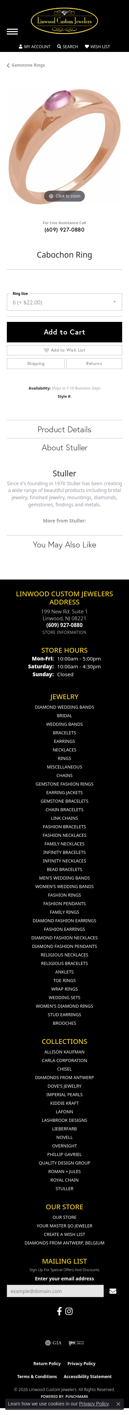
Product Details (64, 429)
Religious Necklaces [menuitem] (64, 955)
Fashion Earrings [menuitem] (64, 929)
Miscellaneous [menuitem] (64, 767)
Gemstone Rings (28, 65)
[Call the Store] (65, 625)
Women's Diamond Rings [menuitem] (64, 1006)
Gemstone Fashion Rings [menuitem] (64, 784)
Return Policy (47, 1363)
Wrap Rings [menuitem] (64, 989)
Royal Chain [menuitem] (64, 1180)
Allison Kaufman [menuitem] (64, 1052)
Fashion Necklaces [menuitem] (64, 835)
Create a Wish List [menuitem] (64, 1234)
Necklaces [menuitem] (65, 750)
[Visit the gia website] (53, 1343)
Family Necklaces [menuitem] (64, 844)
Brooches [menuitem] (64, 1023)
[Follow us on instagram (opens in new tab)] (69, 1311)
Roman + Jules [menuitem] (64, 1171)
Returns (94, 363)
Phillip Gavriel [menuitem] (64, 1154)
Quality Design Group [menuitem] (64, 1163)
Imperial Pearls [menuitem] (64, 1094)
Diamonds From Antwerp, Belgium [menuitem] (65, 1243)
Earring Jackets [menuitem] (64, 792)
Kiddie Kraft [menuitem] (64, 1103)
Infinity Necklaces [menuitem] (64, 861)
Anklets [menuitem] (64, 972)
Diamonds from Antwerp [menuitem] (64, 1077)
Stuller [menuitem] (65, 1188)
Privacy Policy (81, 1363)
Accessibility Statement (88, 1376)
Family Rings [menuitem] (64, 912)
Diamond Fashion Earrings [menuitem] (64, 920)
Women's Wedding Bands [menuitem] (64, 886)
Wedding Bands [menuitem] (64, 724)
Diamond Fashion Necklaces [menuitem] (64, 938)
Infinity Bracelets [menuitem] (64, 852)
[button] (34, 47)
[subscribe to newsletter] (113, 1291)
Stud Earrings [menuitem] (64, 1014)
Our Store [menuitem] (65, 1217)
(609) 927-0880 (64, 229)
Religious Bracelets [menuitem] (64, 963)
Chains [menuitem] (64, 775)
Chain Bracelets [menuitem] (64, 809)
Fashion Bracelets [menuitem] (64, 827)
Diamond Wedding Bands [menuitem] (64, 707)
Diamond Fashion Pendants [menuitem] (64, 946)
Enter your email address (64, 1278)
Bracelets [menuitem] (64, 733)
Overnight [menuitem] (64, 1146)
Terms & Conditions (37, 1376)
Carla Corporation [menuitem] (64, 1060)
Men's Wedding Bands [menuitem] (64, 878)
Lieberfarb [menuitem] (64, 1129)
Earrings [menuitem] (64, 741)
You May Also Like (64, 544)
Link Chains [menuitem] (64, 818)
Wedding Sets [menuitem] (64, 997)
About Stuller (65, 447)
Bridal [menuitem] (64, 715)
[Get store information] (64, 632)
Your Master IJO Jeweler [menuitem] (64, 1226)
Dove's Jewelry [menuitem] (64, 1086)
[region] (64, 146)
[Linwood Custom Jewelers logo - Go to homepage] (64, 21)
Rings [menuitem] (64, 758)
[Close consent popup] (118, 1404)
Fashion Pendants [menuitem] (64, 903)
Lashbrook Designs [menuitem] (64, 1120)
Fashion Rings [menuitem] (64, 895)
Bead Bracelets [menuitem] (64, 869)
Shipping (35, 363)
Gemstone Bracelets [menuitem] (64, 801)
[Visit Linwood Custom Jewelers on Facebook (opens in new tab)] (59, 1311)
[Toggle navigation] (12, 31)
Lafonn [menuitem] (64, 1111)
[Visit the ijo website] (76, 1343)
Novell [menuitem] (64, 1137)
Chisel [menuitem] (64, 1069)
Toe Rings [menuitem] (64, 980)
